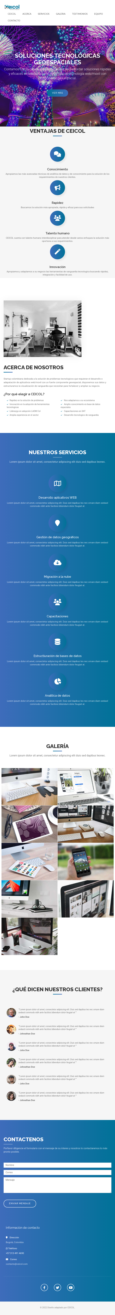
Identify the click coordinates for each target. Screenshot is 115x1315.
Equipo (98, 13)
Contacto (14, 20)
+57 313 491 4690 (15, 1253)
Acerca (26, 13)
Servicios (43, 13)
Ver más (57, 93)
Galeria (60, 13)
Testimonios (80, 13)
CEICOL (12, 13)
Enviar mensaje (20, 1203)
